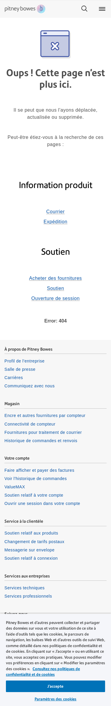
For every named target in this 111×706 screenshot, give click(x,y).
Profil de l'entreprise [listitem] (24, 361)
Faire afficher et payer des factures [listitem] (39, 470)
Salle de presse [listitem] (20, 369)
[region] (55, 659)
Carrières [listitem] (13, 377)
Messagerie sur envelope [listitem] (29, 550)
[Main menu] (102, 9)
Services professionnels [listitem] (28, 596)
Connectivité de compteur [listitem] (29, 424)
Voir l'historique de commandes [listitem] (35, 478)
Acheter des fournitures (55, 278)
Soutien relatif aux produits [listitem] (31, 533)
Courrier (55, 211)
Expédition (55, 221)
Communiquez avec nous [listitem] (29, 386)
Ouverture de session (55, 298)
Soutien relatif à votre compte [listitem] (33, 495)
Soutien (55, 288)
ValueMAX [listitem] (14, 486)
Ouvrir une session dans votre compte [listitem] (42, 503)
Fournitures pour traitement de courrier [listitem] (43, 432)
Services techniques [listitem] (24, 587)
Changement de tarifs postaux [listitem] (34, 541)
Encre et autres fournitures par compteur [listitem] (45, 415)
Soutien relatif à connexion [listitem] (31, 558)
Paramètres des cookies (56, 699)
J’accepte (55, 686)
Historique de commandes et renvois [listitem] (40, 440)
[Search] (84, 9)
